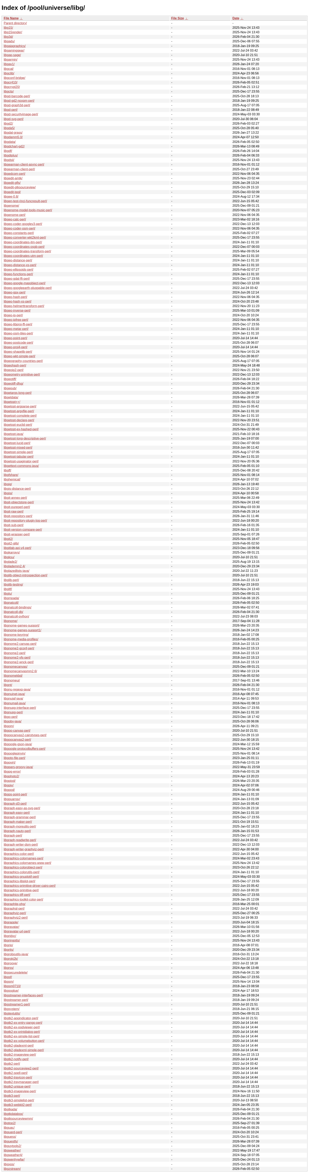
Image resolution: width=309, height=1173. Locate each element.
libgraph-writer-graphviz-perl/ (24, 849)
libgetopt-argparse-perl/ (20, 406)
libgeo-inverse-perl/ (17, 310)
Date (235, 18)
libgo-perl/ (11, 716)
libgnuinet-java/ (14, 694)
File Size (177, 18)
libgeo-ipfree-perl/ (16, 319)
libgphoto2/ (11, 776)
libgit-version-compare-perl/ (23, 529)
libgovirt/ (10, 762)
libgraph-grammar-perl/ (20, 817)
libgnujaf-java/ (13, 698)
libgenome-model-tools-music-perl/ (28, 210)
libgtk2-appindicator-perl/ (21, 1018)
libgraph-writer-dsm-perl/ (21, 844)
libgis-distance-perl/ (17, 488)
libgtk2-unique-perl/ (17, 1086)
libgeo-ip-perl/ (13, 315)
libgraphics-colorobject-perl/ (23, 867)
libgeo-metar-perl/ (16, 329)
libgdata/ (10, 142)
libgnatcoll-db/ (13, 612)
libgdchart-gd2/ (14, 146)
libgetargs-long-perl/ (18, 392)
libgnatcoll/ (11, 602)
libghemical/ (12, 479)
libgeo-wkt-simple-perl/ (19, 356)
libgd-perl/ (11, 109)
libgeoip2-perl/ (14, 370)
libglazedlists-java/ (16, 570)
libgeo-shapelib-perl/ (18, 351)
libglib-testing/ (13, 584)
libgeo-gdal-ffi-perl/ (17, 278)
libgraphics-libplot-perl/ (19, 881)
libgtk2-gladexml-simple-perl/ (24, 1050)
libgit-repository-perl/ (18, 516)
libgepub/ (10, 388)
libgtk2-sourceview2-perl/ (21, 1068)
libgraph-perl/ (13, 835)
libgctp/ (9, 91)
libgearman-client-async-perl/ (24, 164)
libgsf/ (8, 977)
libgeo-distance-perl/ (18, 260)
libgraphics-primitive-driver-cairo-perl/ (30, 885)
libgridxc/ (10, 936)
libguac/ (9, 1127)
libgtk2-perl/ (12, 1063)
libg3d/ (8, 36)
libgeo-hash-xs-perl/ (18, 301)
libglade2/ (10, 561)
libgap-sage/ (12, 55)
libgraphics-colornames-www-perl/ (27, 863)
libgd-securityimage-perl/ (21, 114)
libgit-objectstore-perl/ (19, 502)
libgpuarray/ (12, 799)
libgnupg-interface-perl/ (20, 707)
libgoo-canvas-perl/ (17, 730)
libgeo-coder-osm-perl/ (19, 228)
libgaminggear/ (14, 50)
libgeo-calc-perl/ (15, 219)
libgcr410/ (10, 82)
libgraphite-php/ (14, 904)
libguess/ (10, 1136)
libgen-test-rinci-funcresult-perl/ (25, 201)
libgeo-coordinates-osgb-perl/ (24, 246)
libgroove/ (10, 963)
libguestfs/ (11, 1141)
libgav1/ (9, 64)
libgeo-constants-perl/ (19, 233)
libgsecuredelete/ (16, 972)
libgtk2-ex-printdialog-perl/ (22, 1031)
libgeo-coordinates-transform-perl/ (27, 251)
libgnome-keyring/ (16, 634)
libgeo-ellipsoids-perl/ (18, 269)
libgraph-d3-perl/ (15, 803)
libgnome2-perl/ (14, 653)
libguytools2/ (12, 1146)
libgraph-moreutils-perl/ (20, 826)
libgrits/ (9, 949)
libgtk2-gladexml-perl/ (19, 1045)
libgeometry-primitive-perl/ (22, 374)
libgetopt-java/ (13, 434)
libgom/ (9, 726)
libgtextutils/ (12, 1013)
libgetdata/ (11, 397)
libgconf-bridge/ (14, 78)
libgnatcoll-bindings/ (18, 607)
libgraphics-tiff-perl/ (17, 894)
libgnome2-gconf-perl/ (19, 648)
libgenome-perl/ (14, 215)
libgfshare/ (11, 475)
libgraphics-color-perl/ (19, 853)
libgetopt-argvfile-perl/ (19, 411)
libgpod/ (9, 790)
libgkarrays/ (12, 552)
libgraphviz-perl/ (15, 913)
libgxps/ (9, 1164)
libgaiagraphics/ (15, 46)
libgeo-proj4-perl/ (15, 347)
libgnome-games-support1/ (22, 630)
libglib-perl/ (11, 580)
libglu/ (8, 593)
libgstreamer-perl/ (16, 1000)
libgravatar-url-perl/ (17, 931)
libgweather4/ (13, 1155)
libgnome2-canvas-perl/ (20, 643)
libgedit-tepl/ (12, 192)
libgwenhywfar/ (14, 1159)
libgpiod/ (10, 780)
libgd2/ (8, 123)
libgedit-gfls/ (12, 182)
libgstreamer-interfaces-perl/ (23, 995)
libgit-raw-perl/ (13, 511)
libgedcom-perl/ (14, 173)
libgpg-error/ (12, 771)
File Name (11, 18)
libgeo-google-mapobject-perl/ (25, 283)
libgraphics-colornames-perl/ (23, 858)
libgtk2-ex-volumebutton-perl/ (24, 1040)
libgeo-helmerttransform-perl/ (24, 306)
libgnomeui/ (12, 680)
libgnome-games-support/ (21, 625)
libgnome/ (10, 621)
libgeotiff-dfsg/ (13, 383)
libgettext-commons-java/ (21, 466)
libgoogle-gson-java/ (18, 744)
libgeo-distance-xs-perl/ (20, 265)
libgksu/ (9, 557)
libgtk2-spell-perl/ (16, 1073)
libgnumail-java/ (15, 703)
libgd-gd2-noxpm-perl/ (19, 100)
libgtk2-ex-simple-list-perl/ (21, 1036)
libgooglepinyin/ (14, 753)
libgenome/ (11, 205)
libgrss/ (9, 967)
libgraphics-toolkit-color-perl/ (23, 899)
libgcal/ (9, 68)
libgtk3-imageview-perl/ (20, 1091)
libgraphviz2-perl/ (16, 917)
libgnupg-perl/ (13, 712)
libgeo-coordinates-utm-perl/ (23, 255)
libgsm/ (9, 981)
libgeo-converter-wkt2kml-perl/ (25, 237)
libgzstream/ (12, 1168)
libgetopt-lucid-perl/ (17, 443)
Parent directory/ (15, 23)
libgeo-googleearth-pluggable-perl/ (28, 288)
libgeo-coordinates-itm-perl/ (23, 242)
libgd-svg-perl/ (13, 119)
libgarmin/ (10, 59)
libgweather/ (12, 1150)
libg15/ (8, 27)
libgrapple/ (11, 922)
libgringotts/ (12, 940)
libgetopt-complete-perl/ (20, 415)
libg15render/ (13, 32)
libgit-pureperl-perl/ (17, 507)
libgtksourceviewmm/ (18, 1118)
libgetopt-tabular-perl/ (19, 456)
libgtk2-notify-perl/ (16, 1059)
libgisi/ (8, 493)
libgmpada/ (11, 598)
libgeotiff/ (10, 379)
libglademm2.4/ (14, 566)
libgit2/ (8, 539)
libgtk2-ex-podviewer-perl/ (22, 1027)
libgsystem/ (12, 1009)
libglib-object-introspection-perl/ (25, 575)
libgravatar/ (11, 927)
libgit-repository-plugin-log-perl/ (25, 520)
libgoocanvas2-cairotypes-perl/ (25, 735)
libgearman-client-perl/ (19, 169)
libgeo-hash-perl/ (15, 297)
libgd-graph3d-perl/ (17, 105)
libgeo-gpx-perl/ (14, 292)
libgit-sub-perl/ (13, 525)
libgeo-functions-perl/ (18, 274)
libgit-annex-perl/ (15, 497)
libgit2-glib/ (11, 543)
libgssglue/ (11, 990)
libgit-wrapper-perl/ (17, 534)
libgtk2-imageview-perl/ (20, 1054)
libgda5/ (9, 128)
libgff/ (7, 470)
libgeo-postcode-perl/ (18, 342)
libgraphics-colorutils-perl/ (21, 872)
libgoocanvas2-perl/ (17, 739)
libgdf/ (8, 151)
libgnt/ (8, 685)
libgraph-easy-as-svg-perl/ (22, 808)
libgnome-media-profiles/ (21, 639)
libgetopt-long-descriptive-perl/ (25, 438)
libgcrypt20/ (12, 87)
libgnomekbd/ (13, 675)
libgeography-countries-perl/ (23, 361)
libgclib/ (9, 73)
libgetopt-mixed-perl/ (18, 447)
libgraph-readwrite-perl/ (20, 840)
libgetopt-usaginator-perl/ (21, 461)
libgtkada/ (10, 1109)
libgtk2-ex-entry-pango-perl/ (23, 1022)
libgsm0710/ (12, 986)
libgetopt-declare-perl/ (19, 420)
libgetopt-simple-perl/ (18, 452)
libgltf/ (8, 589)
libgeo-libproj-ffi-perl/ (18, 324)
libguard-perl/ (13, 1132)
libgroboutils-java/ (16, 954)
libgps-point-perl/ (15, 794)
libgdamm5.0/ (13, 137)
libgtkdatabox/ (13, 1114)
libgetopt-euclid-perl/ (18, 424)
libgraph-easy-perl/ (17, 812)
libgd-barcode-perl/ (17, 96)
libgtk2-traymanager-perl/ (21, 1082)
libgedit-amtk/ (13, 178)
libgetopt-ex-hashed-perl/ (21, 429)
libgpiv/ (9, 785)
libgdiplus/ (11, 155)
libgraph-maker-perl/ (18, 821)
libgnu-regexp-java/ (17, 689)
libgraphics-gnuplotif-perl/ (21, 876)
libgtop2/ (10, 1123)
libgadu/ (9, 41)
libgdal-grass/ (13, 132)
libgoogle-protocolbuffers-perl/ (24, 748)
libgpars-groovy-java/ (18, 767)
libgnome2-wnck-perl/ (19, 662)
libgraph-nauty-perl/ (17, 831)
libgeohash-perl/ (15, 365)
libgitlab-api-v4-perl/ (17, 548)
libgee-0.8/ (11, 196)
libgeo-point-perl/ (15, 338)
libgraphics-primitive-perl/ (21, 890)
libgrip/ (8, 945)
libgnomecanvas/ (15, 666)
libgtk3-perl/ (12, 1095)
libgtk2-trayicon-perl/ (18, 1077)
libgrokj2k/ (11, 958)
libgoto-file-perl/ (14, 758)
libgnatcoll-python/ (16, 616)
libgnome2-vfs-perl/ (17, 657)
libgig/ (8, 484)
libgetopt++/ (12, 402)
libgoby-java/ (12, 721)
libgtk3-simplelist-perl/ (19, 1100)
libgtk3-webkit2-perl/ (18, 1104)
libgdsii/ (9, 160)
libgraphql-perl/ (14, 908)
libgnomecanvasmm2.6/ (20, 671)
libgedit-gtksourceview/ (20, 187)
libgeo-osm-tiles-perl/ (18, 333)
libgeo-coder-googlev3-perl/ (23, 224)
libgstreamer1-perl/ (17, 1004)
